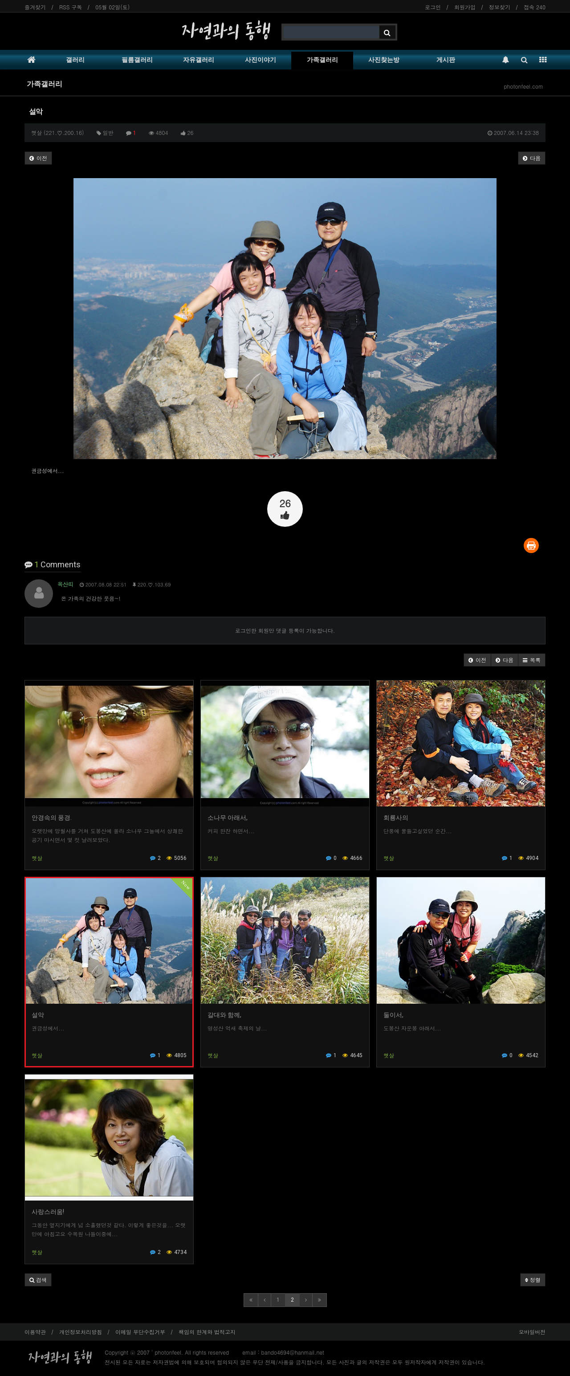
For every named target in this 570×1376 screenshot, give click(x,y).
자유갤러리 (198, 59)
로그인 (433, 7)
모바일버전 (532, 1331)
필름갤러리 (137, 59)
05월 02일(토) (112, 7)
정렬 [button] (533, 1279)
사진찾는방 (383, 59)
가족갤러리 (322, 59)
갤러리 (75, 59)
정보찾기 (499, 7)
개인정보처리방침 (80, 1331)
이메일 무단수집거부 (140, 1331)
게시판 (445, 59)
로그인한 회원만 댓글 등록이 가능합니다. (285, 630)
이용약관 (35, 1331)
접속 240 (535, 7)
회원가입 (465, 7)
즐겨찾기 (35, 7)
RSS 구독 (70, 7)
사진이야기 (260, 59)
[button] (477, 660)
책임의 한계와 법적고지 (207, 1331)
